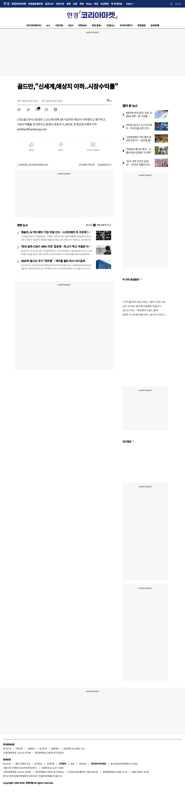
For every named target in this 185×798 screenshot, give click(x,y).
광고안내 (43, 748)
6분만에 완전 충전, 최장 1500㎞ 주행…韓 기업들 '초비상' (139, 116)
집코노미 (49, 3)
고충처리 (31, 748)
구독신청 (19, 748)
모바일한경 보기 (104, 164)
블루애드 (55, 748)
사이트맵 (50, 763)
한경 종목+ (97, 25)
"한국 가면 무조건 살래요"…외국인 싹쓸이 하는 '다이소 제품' (138, 164)
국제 (81, 3)
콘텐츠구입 (25, 763)
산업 (75, 3)
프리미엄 (118, 3)
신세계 (47, 119)
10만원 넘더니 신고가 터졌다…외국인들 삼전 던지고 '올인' (139, 128)
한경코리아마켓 (19, 3)
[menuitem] (19, 109)
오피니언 (60, 3)
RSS (72, 763)
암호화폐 (155, 25)
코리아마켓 (33, 25)
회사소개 (7, 748)
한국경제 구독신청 (87, 164)
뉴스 (48, 25)
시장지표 (59, 25)
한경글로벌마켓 (35, 3)
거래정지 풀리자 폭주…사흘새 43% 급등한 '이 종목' (138, 150)
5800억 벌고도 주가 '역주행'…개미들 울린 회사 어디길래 (53, 261)
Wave (88, 3)
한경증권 (142, 25)
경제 (68, 3)
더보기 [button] (129, 3)
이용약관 (82, 763)
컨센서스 (111, 25)
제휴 (17, 763)
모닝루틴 (104, 3)
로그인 (178, 3)
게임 (96, 3)
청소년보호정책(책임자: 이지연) (123, 763)
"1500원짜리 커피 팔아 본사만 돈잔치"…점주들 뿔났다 (139, 140)
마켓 (82, 25)
